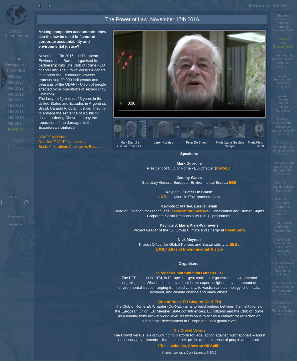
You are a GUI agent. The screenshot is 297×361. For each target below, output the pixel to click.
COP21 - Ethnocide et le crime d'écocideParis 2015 (283, 148)
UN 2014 (15, 124)
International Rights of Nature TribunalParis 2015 (283, 61)
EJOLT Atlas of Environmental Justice (189, 249)
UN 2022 (15, 88)
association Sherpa (189, 211)
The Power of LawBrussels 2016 (283, 42)
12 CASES (16, 70)
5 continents (15, 33)
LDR (162, 197)
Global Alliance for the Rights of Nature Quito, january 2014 (283, 310)
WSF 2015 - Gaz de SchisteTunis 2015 (283, 186)
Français (17, 147)
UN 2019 (15, 94)
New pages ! (16, 64)
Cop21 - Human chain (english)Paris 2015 (283, 81)
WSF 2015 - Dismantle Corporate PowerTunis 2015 (283, 206)
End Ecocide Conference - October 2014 (283, 226)
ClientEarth (235, 230)
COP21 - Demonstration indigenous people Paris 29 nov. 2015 (283, 127)
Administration (15, 224)
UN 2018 (15, 100)
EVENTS (16, 130)
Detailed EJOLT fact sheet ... (62, 142)
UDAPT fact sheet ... (56, 137)
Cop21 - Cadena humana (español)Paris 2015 (283, 103)
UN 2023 (15, 82)
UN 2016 (15, 112)
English (16, 141)
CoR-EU (223, 168)
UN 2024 (15, 76)
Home (16, 59)
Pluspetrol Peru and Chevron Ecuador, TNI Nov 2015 (283, 168)
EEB (232, 182)
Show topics (15, 216)
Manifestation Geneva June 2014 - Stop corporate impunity (283, 247)
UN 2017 (15, 106)
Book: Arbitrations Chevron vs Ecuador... (72, 146)
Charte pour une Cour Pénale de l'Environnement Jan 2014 (283, 288)
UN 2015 (15, 118)
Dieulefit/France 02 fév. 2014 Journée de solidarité (283, 268)
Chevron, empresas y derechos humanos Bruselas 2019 (283, 23)
